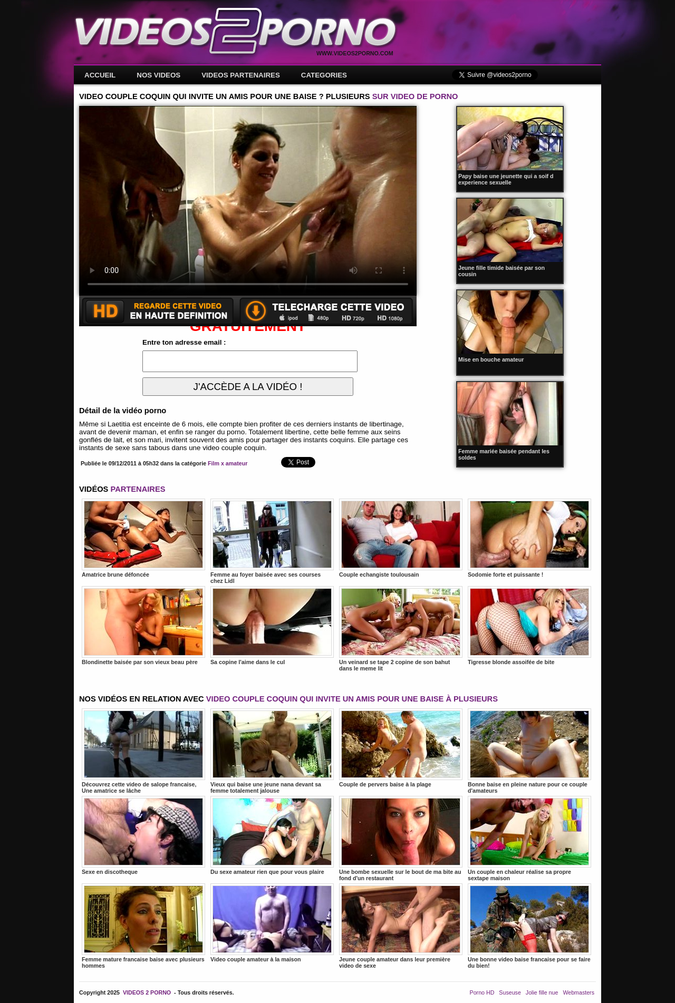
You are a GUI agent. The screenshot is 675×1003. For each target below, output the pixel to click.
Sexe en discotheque (143, 835)
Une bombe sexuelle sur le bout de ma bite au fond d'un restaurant (400, 838)
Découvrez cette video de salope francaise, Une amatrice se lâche (143, 751)
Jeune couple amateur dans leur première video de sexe (400, 926)
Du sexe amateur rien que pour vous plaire (272, 835)
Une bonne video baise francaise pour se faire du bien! (529, 926)
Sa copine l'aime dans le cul (272, 625)
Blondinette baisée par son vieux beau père (143, 625)
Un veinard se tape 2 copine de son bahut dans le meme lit (400, 628)
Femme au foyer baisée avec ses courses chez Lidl (272, 541)
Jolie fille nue (542, 992)
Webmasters (578, 992)
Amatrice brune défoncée (143, 538)
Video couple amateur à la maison (272, 922)
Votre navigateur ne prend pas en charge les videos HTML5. (248, 201)
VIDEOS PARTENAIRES (240, 75)
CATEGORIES (324, 75)
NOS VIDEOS (158, 75)
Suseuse (509, 992)
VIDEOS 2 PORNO (147, 992)
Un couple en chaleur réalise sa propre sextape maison (529, 838)
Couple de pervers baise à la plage (400, 747)
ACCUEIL (99, 75)
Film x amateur (227, 463)
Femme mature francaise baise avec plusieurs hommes (143, 926)
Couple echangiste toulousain (400, 538)
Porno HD (482, 992)
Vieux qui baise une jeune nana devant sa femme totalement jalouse (272, 751)
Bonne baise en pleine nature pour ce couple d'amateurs (529, 751)
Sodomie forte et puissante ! (529, 538)
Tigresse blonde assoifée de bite (529, 625)
